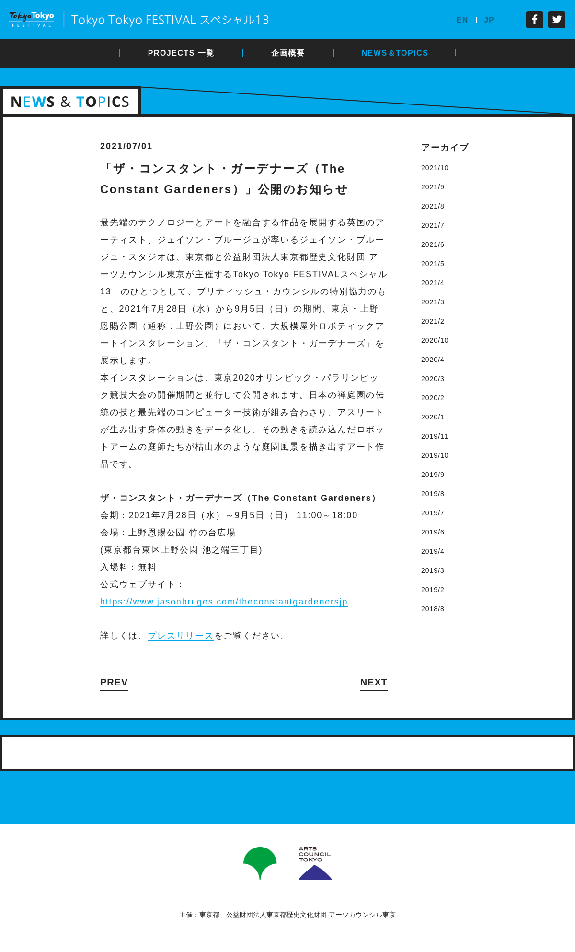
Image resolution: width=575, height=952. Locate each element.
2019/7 (433, 513)
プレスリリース (181, 635)
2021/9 (433, 187)
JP (489, 20)
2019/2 (433, 589)
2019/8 (433, 494)
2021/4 (433, 283)
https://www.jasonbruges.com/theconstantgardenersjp (224, 601)
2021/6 (433, 244)
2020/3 (433, 379)
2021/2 (433, 321)
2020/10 (435, 340)
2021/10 (435, 168)
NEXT (374, 682)
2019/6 (433, 532)
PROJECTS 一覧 (181, 53)
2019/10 (435, 455)
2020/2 (433, 398)
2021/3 (433, 302)
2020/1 (433, 417)
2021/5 (433, 263)
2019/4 (433, 551)
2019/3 (433, 570)
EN (462, 20)
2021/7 (433, 225)
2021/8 (433, 206)
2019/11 (435, 436)
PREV (114, 682)
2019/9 (433, 474)
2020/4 (433, 359)
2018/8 (433, 609)
